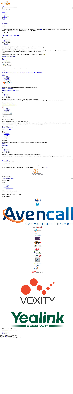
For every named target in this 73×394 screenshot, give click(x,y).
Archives (3, 331)
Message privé (6, 40)
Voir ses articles (6, 41)
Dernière (11, 160)
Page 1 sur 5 (4, 160)
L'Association (6, 16)
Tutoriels (5, 14)
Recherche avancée (5, 23)
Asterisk (5, 184)
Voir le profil (6, 76)
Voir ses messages (7, 39)
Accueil (5, 13)
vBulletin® (6, 336)
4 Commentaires (10, 88)
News (5, 15)
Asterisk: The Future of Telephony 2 (8, 178)
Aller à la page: (8, 161)
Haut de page (4, 333)
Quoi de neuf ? (4, 17)
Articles (3, 12)
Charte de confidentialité (6, 332)
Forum (3, 18)
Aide (3, 6)
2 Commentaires (10, 127)
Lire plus (4, 70)
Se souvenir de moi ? (6, 9)
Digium (46, 167)
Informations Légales (9, 188)
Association (6, 44)
